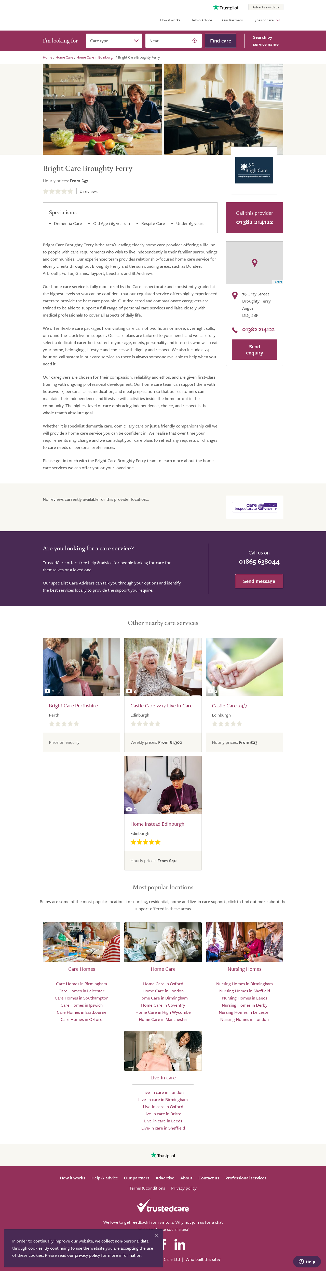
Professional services (245, 1178)
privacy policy (87, 1255)
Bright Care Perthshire (73, 705)
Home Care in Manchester (163, 1019)
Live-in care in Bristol (163, 1113)
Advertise (165, 1178)
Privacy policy (184, 1188)
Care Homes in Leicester (81, 991)
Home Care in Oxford (163, 983)
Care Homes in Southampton (81, 998)
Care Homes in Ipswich (82, 1005)
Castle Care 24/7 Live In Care (161, 705)
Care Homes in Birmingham (81, 983)
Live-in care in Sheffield (163, 1128)
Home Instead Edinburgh (157, 823)
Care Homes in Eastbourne (81, 1012)
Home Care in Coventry (163, 1005)
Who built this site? (202, 1259)
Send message (259, 581)
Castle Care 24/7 (229, 705)
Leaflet (278, 281)
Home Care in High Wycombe (163, 1012)
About (186, 1178)
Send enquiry (254, 349)
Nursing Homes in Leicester (244, 1012)
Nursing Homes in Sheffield (244, 991)
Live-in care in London (163, 1092)
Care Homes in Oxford (81, 1019)
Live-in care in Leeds (163, 1121)
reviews (89, 191)
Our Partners (232, 20)
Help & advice (104, 1178)
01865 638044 (259, 561)
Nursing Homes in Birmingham (244, 983)
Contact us (208, 1178)
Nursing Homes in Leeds (244, 998)
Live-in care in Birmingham (163, 1099)
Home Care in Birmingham (163, 998)
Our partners (137, 1178)
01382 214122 (254, 221)
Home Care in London (163, 991)
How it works (170, 20)
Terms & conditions (147, 1188)
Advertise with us (266, 7)
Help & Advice (201, 20)
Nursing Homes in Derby (244, 1005)
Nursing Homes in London (244, 1019)
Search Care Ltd (165, 1259)
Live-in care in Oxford (163, 1106)
